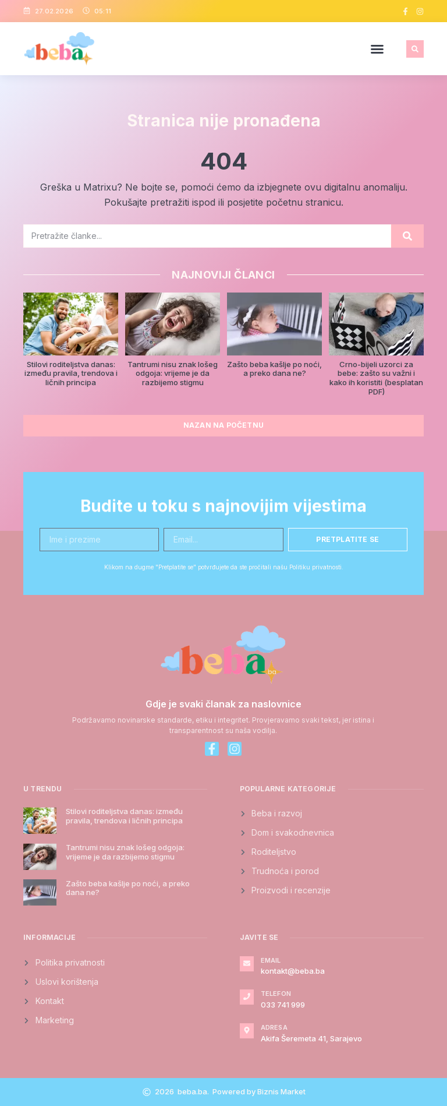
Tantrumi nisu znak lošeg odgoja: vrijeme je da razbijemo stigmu (172, 373)
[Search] (407, 236)
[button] (377, 48)
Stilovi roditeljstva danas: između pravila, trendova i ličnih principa (71, 373)
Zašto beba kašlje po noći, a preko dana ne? (274, 369)
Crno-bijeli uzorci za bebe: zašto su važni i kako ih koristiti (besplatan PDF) (376, 378)
